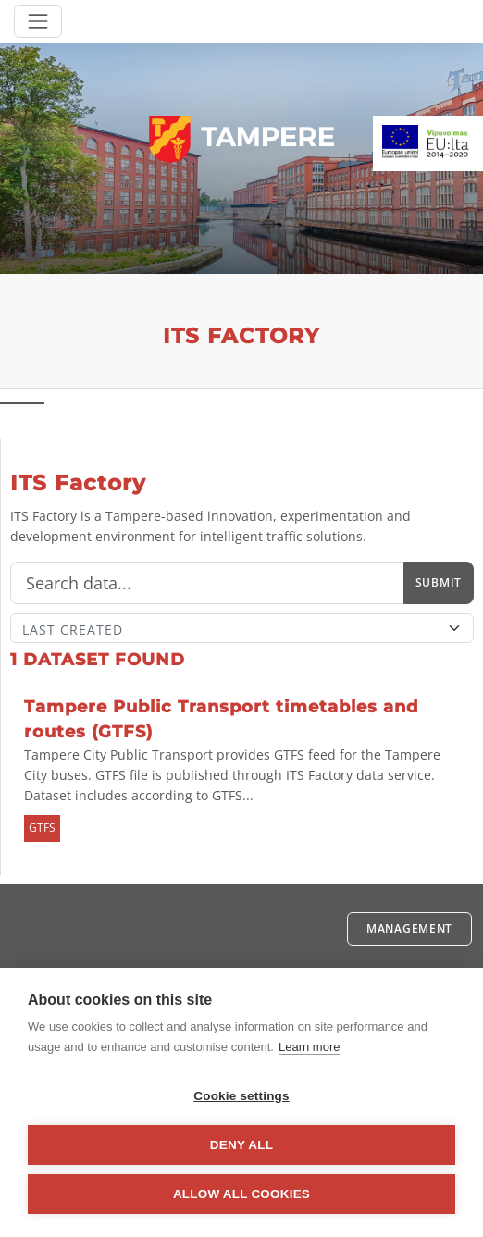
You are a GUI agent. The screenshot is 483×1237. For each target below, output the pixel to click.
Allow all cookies (241, 1194)
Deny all (241, 1145)
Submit (438, 582)
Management (409, 928)
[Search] (207, 583)
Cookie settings (241, 1096)
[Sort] (242, 628)
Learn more (309, 1047)
